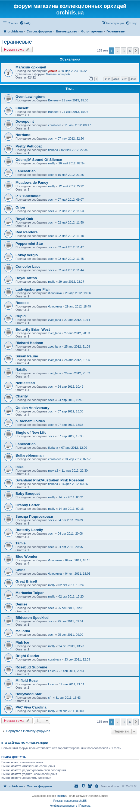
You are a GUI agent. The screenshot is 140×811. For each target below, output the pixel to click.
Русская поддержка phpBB (70, 800)
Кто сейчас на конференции (24, 742)
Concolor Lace (28, 266)
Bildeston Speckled (32, 618)
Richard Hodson (29, 343)
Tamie (20, 543)
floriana (53, 150)
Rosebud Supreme (31, 667)
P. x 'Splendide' (28, 196)
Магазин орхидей (30, 67)
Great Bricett (26, 581)
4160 (116, 79)
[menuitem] (25, 23)
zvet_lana (54, 319)
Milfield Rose (26, 681)
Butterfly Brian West (32, 329)
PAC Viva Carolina (30, 707)
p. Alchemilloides (30, 421)
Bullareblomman (29, 455)
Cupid (20, 316)
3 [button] (124, 50)
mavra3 (53, 470)
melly (51, 163)
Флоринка (55, 293)
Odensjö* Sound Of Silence (38, 160)
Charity (21, 396)
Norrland (22, 135)
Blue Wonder (26, 556)
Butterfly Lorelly (29, 530)
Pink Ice (22, 642)
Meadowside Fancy (31, 182)
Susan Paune (26, 356)
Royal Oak (24, 219)
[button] (136, 50)
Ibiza (19, 467)
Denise (21, 604)
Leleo (51, 671)
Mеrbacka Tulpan (30, 593)
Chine (20, 570)
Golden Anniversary (32, 408)
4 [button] (130, 50)
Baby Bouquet (27, 494)
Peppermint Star (29, 244)
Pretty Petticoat (28, 146)
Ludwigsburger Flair (32, 289)
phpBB (61, 795)
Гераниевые (16, 42)
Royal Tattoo (26, 278)
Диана (52, 71)
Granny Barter (27, 505)
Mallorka (22, 631)
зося (51, 138)
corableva (54, 125)
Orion (20, 207)
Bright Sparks (27, 656)
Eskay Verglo (26, 255)
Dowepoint (24, 121)
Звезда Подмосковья (34, 516)
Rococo (22, 303)
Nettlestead (25, 383)
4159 (107, 79)
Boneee (53, 100)
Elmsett (22, 108)
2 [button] (118, 50)
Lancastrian (25, 171)
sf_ (50, 697)
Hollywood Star (28, 694)
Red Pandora (26, 232)
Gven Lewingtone (30, 97)
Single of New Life (30, 432)
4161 (125, 79)
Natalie (21, 369)
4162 (133, 79)
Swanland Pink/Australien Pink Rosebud (49, 480)
